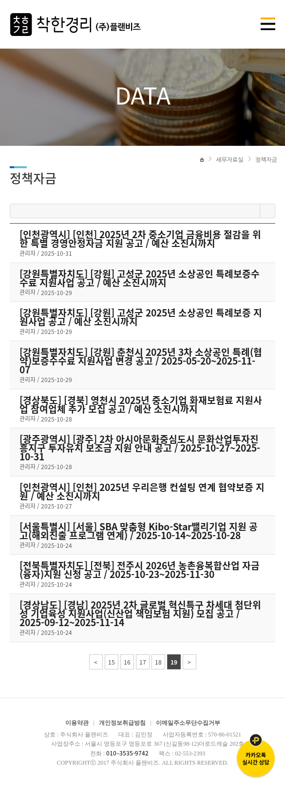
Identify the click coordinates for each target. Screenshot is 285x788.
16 (127, 662)
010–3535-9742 (127, 753)
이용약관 (77, 722)
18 (158, 662)
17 (142, 662)
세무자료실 (229, 160)
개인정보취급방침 (122, 722)
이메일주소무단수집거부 (188, 722)
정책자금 (266, 160)
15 (111, 662)
